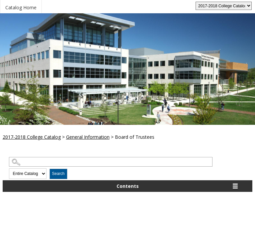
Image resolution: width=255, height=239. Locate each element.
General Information (88, 137)
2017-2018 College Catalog (32, 137)
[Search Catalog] (111, 162)
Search (58, 173)
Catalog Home (21, 7)
